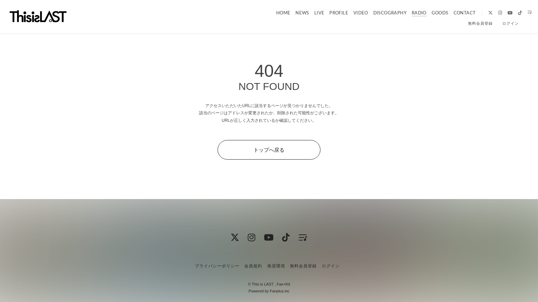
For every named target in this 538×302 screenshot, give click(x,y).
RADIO (406, 12)
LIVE (308, 12)
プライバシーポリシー (217, 266)
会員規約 (253, 266)
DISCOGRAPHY (377, 12)
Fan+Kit (283, 284)
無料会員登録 (480, 23)
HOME (272, 12)
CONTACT (452, 12)
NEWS (291, 12)
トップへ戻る (269, 150)
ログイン (510, 23)
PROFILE (327, 12)
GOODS (427, 12)
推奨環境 (276, 266)
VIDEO (348, 12)
